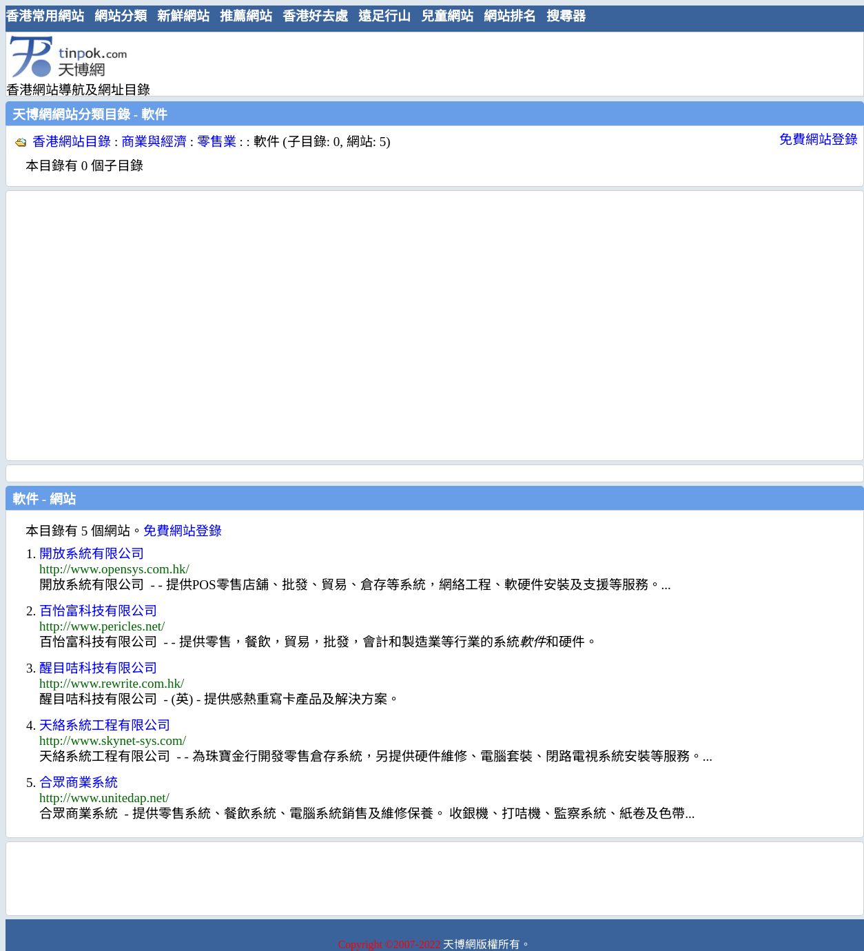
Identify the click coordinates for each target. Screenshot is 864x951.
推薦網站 (246, 16)
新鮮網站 (183, 16)
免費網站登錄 (818, 139)
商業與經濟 (154, 141)
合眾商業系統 (78, 782)
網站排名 (510, 16)
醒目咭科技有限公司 (98, 668)
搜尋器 (566, 16)
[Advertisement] (129, 325)
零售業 (216, 141)
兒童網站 (447, 16)
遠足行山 (384, 16)
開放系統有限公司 (91, 553)
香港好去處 (315, 16)
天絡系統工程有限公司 (104, 725)
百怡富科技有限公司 (98, 611)
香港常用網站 (45, 16)
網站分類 (120, 16)
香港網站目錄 (71, 141)
